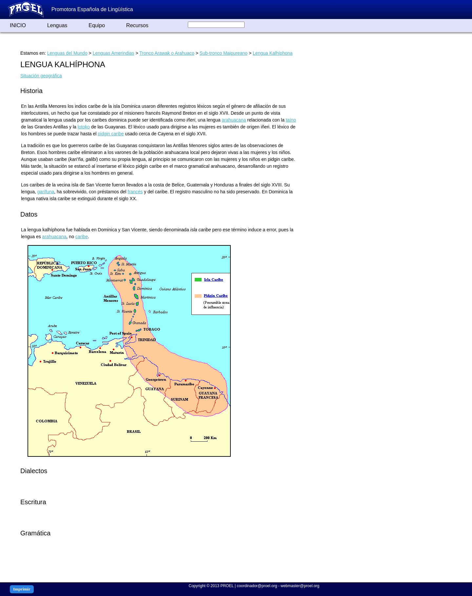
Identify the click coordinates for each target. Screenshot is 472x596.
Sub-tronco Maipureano (223, 53)
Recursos (137, 25)
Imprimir (21, 588)
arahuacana (234, 120)
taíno (291, 120)
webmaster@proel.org (300, 586)
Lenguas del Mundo (67, 53)
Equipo (96, 25)
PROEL (226, 586)
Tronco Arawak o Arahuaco (166, 53)
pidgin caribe (111, 133)
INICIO (18, 25)
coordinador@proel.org (257, 586)
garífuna (45, 191)
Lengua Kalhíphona (272, 53)
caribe (81, 236)
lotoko (84, 126)
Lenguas (57, 25)
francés (135, 191)
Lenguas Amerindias (113, 53)
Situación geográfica (41, 75)
